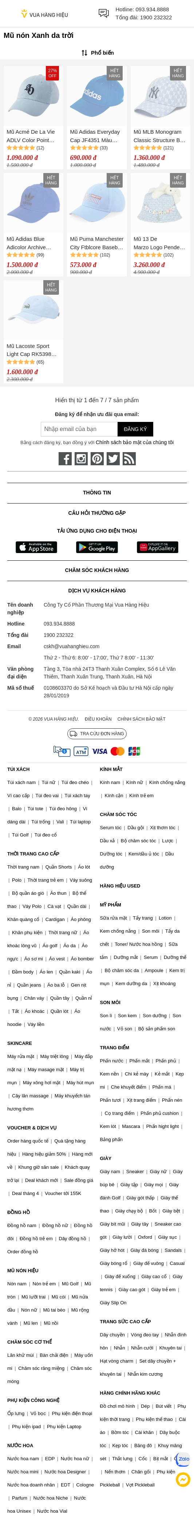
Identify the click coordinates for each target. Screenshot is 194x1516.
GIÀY (106, 1158)
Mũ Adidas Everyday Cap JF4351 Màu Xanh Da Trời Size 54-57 (97, 136)
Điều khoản (98, 719)
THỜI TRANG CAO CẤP (33, 854)
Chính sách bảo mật (142, 719)
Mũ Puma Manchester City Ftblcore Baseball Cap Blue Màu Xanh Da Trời (97, 243)
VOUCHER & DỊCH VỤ (32, 1128)
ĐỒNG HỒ (18, 1212)
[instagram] (81, 458)
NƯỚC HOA (20, 1445)
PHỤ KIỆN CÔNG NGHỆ (33, 1400)
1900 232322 (156, 17)
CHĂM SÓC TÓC (118, 814)
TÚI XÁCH (18, 769)
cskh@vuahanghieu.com (72, 646)
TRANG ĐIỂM (115, 1047)
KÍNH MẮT (111, 769)
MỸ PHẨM (110, 905)
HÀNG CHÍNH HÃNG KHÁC (130, 1393)
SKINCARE (19, 1043)
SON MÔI (110, 1002)
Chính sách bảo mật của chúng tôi (135, 442)
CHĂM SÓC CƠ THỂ (29, 1342)
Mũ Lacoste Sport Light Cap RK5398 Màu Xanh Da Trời (29, 351)
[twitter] (113, 458)
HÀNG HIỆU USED (120, 886)
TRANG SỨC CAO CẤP (125, 1321)
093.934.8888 (152, 9)
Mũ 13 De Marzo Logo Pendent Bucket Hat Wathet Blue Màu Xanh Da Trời (159, 243)
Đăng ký (135, 429)
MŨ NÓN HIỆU (23, 1270)
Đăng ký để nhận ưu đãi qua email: (97, 414)
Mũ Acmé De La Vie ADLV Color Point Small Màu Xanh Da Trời (31, 136)
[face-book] (65, 458)
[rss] (129, 458)
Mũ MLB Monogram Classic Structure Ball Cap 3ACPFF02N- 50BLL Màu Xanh (160, 136)
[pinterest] (97, 458)
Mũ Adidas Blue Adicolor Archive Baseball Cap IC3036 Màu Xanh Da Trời (32, 243)
